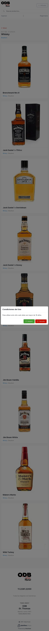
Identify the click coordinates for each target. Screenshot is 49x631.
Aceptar (29, 321)
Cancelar (41, 321)
